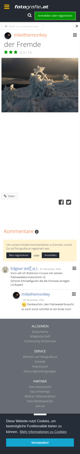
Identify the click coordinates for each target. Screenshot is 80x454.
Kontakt (40, 362)
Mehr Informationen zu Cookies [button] (43, 432)
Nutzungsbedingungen (40, 371)
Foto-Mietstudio (40, 387)
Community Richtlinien (40, 341)
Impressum (40, 366)
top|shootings (40, 391)
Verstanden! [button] (40, 442)
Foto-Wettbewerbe (40, 401)
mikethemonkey (30, 35)
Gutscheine (40, 332)
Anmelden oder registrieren (55, 15)
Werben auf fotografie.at (40, 357)
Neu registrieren (18, 255)
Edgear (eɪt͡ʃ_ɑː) (24, 268)
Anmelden (51, 255)
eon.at (40, 406)
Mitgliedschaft (40, 336)
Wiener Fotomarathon (40, 396)
